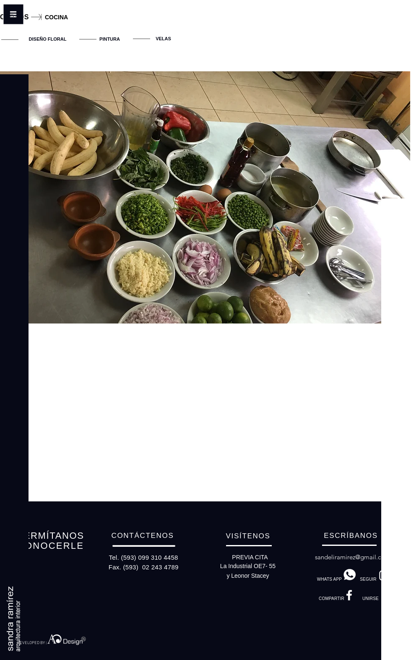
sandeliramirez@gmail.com (352, 557)
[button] (14, 29)
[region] (105, 42)
